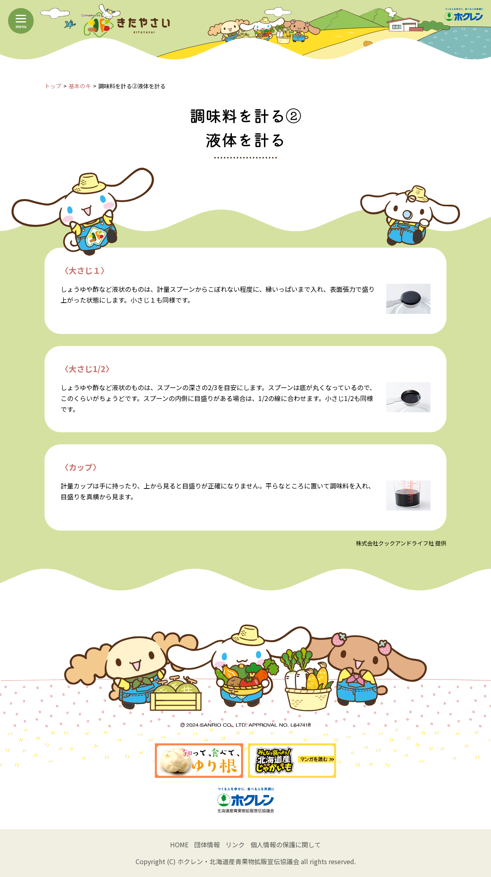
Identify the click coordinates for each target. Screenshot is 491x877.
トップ (53, 86)
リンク (235, 844)
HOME (179, 844)
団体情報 (207, 844)
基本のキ (80, 86)
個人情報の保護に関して (285, 844)
